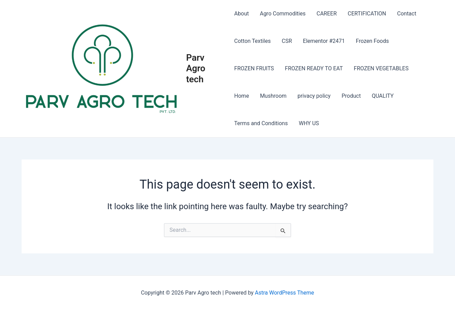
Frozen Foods (372, 41)
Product (351, 96)
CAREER (326, 13)
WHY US (309, 123)
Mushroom (273, 96)
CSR (287, 41)
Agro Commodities (282, 13)
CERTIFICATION (367, 13)
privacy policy (314, 96)
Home (241, 96)
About (241, 13)
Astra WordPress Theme (284, 292)
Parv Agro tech (195, 68)
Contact (406, 13)
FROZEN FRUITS (254, 68)
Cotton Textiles (252, 41)
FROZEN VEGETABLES (381, 68)
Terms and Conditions (261, 123)
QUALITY (383, 96)
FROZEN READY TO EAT (314, 68)
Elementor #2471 (324, 41)
